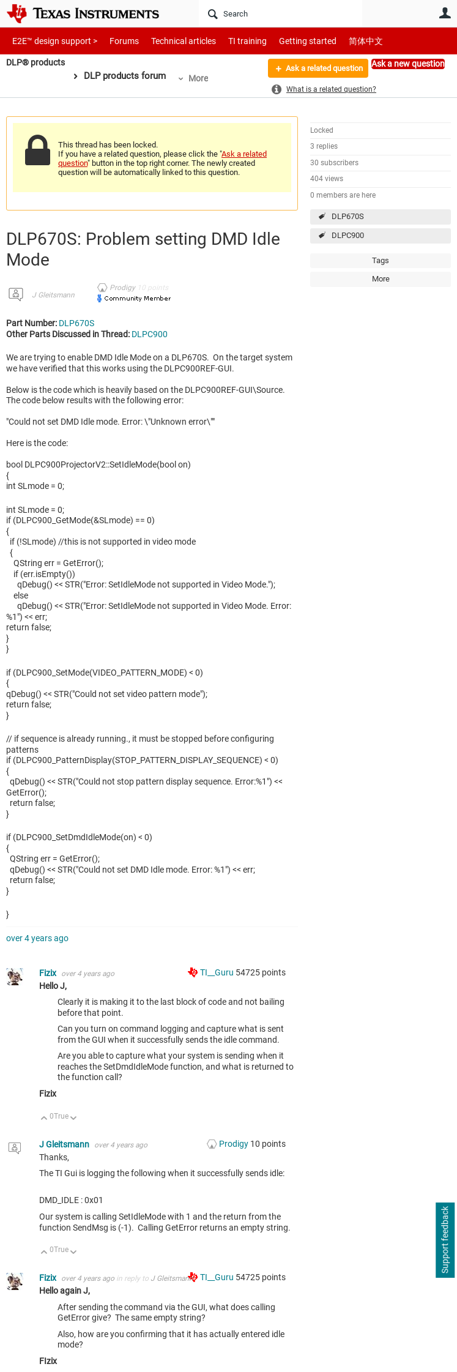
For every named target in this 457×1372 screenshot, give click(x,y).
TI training (231, 40)
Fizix (48, 973)
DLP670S (348, 216)
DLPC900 (348, 235)
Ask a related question (318, 69)
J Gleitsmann (53, 295)
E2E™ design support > (50, 40)
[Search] (280, 13)
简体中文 (340, 40)
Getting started (286, 40)
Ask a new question (408, 64)
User (445, 13)
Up (44, 1119)
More (202, 78)
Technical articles (170, 40)
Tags (380, 260)
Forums (115, 40)
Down (74, 1119)
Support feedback (445, 1240)
